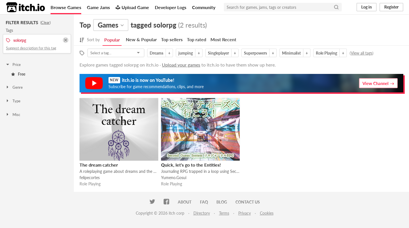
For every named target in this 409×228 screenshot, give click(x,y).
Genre (14, 87)
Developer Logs (170, 7)
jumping (185, 53)
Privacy (244, 213)
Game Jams (98, 7)
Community (203, 7)
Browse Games (66, 7)
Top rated (196, 39)
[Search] (336, 7)
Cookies (267, 213)
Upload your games (181, 64)
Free (18, 74)
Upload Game (132, 7)
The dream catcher (99, 164)
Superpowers (255, 53)
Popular (112, 39)
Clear (45, 22)
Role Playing (326, 53)
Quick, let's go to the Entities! (191, 164)
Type (12, 101)
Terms (224, 213)
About (184, 202)
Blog (221, 202)
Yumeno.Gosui (173, 177)
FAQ (204, 202)
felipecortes (90, 177)
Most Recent (223, 39)
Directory (201, 213)
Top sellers (172, 39)
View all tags (361, 53)
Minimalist (291, 53)
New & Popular (141, 39)
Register (391, 7)
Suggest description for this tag (31, 48)
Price (13, 64)
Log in (366, 7)
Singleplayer (218, 53)
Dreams (156, 53)
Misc (12, 114)
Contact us (247, 202)
